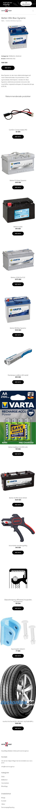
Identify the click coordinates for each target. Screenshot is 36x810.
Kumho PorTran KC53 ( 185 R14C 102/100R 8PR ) (18, 721)
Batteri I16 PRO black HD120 (18, 498)
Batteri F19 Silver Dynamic (18, 180)
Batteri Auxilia (18, 227)
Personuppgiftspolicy (7, 807)
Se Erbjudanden (26, 3)
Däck (2, 776)
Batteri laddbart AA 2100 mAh (18, 447)
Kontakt (3, 801)
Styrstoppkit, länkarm (18, 649)
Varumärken (5, 783)
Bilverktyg (4, 786)
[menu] (33, 11)
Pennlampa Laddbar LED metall (18, 375)
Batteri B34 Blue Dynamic (18, 328)
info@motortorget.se (7, 766)
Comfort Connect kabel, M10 (18, 130)
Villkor (3, 804)
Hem (2, 21)
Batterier (18, 56)
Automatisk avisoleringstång (18, 545)
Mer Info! (8, 68)
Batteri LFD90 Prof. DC (18, 277)
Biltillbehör (12, 56)
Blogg (3, 797)
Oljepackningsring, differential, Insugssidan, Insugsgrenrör (18, 600)
